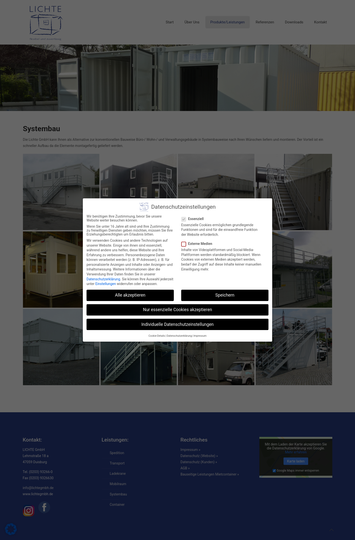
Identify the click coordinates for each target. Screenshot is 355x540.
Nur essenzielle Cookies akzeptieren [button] (177, 309)
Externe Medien (198, 244)
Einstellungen (105, 284)
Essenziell (194, 219)
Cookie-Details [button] (156, 335)
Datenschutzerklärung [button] (179, 335)
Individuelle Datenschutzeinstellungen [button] (177, 324)
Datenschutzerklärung (103, 279)
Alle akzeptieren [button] (130, 295)
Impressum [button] (200, 335)
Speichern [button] (224, 295)
